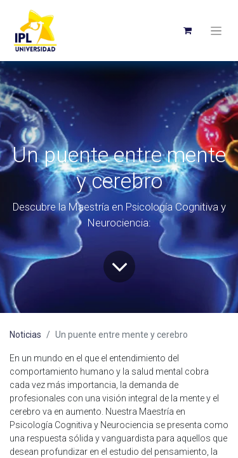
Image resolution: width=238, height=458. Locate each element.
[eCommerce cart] (187, 30)
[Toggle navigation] (216, 30)
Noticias (25, 335)
